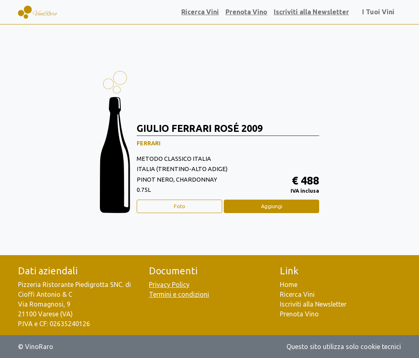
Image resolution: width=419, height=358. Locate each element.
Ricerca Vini (200, 12)
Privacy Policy (169, 284)
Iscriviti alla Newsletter (311, 12)
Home (288, 284)
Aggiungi (271, 206)
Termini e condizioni (179, 294)
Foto (179, 206)
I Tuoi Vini (380, 12)
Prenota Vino (246, 12)
